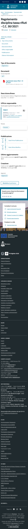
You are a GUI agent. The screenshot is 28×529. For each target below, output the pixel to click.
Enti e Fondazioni (5, 271)
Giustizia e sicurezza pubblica (8, 303)
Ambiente (3, 286)
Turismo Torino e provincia (7, 490)
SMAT (2, 486)
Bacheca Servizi (5, 439)
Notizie (2, 325)
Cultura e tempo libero (6, 298)
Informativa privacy (5, 444)
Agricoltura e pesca (5, 284)
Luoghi (2, 343)
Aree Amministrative (6, 263)
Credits (2, 451)
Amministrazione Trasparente (8, 422)
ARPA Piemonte (5, 483)
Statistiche (3, 456)
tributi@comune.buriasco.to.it (12, 117)
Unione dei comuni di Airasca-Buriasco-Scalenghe (13, 466)
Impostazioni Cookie (6, 449)
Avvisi (2, 330)
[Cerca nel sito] (24, 6)
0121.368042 (6, 363)
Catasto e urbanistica (6, 296)
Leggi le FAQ (4, 429)
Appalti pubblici (4, 291)
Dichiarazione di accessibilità (8, 425)
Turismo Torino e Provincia (7, 481)
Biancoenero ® (15, 523)
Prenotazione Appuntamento (8, 432)
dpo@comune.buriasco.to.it (11, 413)
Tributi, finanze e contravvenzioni (9, 312)
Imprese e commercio (6, 305)
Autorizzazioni (4, 293)
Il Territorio (3, 346)
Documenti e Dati (18, 12)
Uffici (2, 266)
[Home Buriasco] (13, 7)
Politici (2, 275)
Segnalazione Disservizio (7, 434)
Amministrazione (9, 12)
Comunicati (3, 332)
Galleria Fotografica (5, 348)
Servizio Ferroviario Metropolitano (9, 495)
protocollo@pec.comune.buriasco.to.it (13, 368)
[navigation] (3, 6)
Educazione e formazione (7, 300)
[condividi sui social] (4, 30)
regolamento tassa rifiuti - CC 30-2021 (14, 82)
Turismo (3, 315)
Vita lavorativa (4, 317)
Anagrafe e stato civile (6, 288)
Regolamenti (5, 14)
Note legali (3, 446)
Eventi (2, 341)
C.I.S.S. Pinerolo (4, 478)
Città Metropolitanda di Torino (8, 471)
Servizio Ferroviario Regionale (8, 497)
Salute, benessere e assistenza (8, 310)
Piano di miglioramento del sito (8, 427)
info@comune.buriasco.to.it (11, 370)
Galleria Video (4, 350)
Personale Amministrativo (7, 273)
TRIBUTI (5, 110)
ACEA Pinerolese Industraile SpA (9, 476)
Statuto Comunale (5, 441)
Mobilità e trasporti (5, 308)
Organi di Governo (5, 261)
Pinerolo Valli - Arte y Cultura (8, 488)
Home (2, 12)
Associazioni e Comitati (6, 355)
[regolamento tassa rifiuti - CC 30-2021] (4, 81)
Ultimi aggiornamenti (6, 453)
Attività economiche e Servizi (8, 353)
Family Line (3, 493)
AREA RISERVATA (13, 527)
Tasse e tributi (4, 328)
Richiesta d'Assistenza (6, 437)
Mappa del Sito (4, 458)
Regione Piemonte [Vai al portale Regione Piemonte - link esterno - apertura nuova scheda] (5, 1)
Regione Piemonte (5, 469)
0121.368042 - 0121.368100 (15, 115)
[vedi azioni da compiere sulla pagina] (12, 30)
